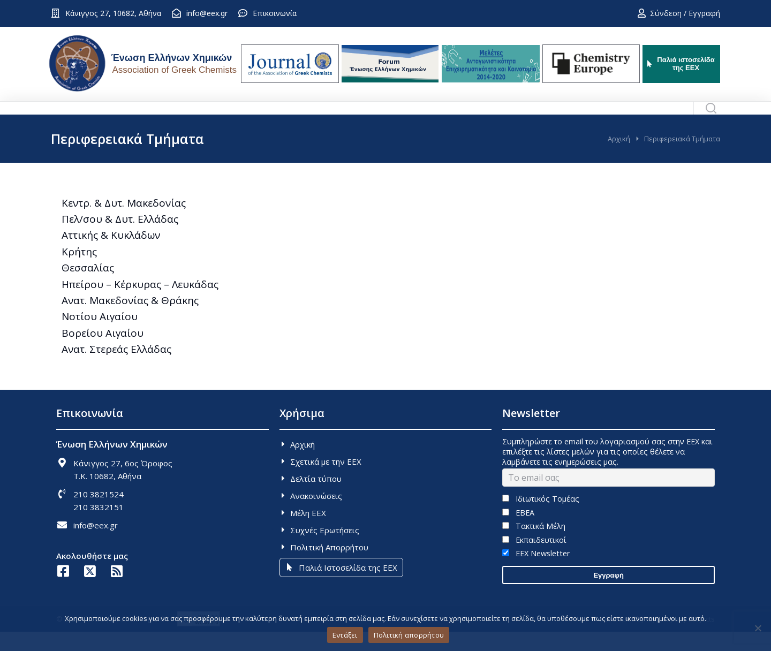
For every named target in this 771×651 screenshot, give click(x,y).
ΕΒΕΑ (518, 532)
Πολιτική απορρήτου (409, 635)
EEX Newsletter (535, 572)
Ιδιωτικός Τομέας (540, 518)
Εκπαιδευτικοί (534, 559)
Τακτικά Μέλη (533, 545)
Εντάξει (345, 635)
